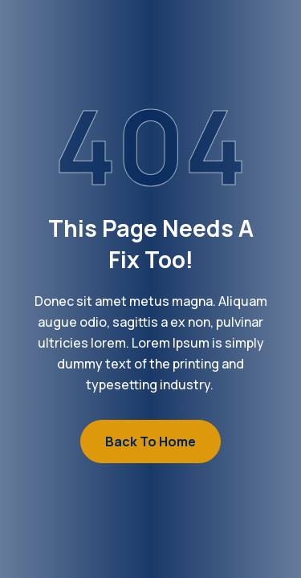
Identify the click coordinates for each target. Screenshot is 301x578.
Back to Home (150, 441)
